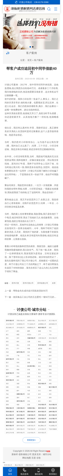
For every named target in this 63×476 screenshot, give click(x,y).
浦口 (7, 334)
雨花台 (29, 334)
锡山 (39, 341)
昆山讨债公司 (42, 320)
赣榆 (18, 369)
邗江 (28, 355)
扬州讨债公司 (21, 352)
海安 (28, 394)
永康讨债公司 (31, 425)
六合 (50, 334)
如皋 (7, 397)
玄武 (50, 327)
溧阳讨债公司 (31, 411)
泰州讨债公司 (21, 401)
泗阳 (7, 387)
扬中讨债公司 (21, 418)
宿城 (28, 387)
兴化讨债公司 (42, 404)
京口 (39, 390)
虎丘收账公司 (10, 327)
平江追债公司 (31, 324)
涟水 (18, 380)
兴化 (28, 401)
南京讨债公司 (42, 327)
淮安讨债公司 (10, 380)
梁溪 (50, 341)
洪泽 (28, 380)
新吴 (7, 345)
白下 (7, 331)
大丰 (50, 376)
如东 (39, 394)
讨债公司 (9, 84)
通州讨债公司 (42, 408)
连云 (39, 366)
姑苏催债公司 (53, 324)
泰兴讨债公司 (42, 411)
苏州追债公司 (42, 283)
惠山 (18, 345)
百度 (33, 458)
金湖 (39, 380)
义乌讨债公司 (42, 429)
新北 (50, 348)
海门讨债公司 (21, 411)
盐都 (28, 373)
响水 (39, 373)
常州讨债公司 (42, 345)
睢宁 (50, 359)
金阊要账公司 (42, 324)
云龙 (39, 362)
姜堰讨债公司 (10, 422)
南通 (7, 401)
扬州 (50, 355)
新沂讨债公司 (31, 418)
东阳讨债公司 (21, 429)
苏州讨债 (15, 283)
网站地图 (26, 458)
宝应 (28, 352)
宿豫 (39, 387)
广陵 (18, 355)
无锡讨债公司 (31, 338)
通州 (18, 397)
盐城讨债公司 (10, 373)
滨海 (50, 373)
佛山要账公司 (42, 425)
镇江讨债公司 (53, 387)
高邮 (50, 352)
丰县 (18, 359)
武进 (7, 352)
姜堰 (7, 404)
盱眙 (28, 383)
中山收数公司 (53, 425)
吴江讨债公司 (53, 320)
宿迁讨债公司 (42, 383)
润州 (50, 390)
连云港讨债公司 (31, 366)
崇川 (39, 397)
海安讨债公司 (10, 425)
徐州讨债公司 (10, 359)
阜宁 (7, 376)
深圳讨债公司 (21, 432)
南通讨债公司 (21, 394)
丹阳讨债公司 (42, 415)
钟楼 (28, 348)
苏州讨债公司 (28, 283)
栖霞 (18, 334)
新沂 (7, 362)
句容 (28, 390)
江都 (7, 355)
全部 (54, 283)
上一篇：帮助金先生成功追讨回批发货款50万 (26, 290)
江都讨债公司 (31, 415)
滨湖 (28, 345)
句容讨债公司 (42, 422)
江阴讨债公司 (42, 338)
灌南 (50, 369)
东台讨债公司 (53, 404)
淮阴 (18, 383)
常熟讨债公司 (21, 320)
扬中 (18, 390)
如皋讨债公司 (53, 411)
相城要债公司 (31, 327)
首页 (29, 60)
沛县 (28, 359)
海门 (28, 397)
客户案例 (38, 60)
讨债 (30, 171)
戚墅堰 (40, 348)
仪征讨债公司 (42, 418)
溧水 (7, 338)
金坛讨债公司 (31, 422)
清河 (50, 380)
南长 (18, 341)
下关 (50, 331)
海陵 (18, 404)
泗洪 (18, 387)
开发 (39, 355)
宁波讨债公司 (31, 429)
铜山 (39, 359)
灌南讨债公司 (53, 422)
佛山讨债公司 (10, 429)
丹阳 (7, 390)
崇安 (7, 341)
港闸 (50, 397)
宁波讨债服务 (53, 429)
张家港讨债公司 (31, 321)
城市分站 (47, 454)
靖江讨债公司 (10, 418)
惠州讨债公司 (21, 425)
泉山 (18, 366)
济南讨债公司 (30, 465)
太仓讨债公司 (10, 324)
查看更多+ (31, 440)
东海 (28, 369)
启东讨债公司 (21, 415)
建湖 (28, 376)
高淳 (18, 338)
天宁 (18, 348)
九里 (50, 362)
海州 (7, 369)
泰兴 (50, 401)
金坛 (7, 348)
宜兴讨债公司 (53, 338)
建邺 (28, 331)
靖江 (39, 401)
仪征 (39, 352)
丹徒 (7, 394)
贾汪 (7, 366)
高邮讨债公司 (21, 422)
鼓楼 (39, 331)
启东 (50, 394)
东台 (39, 376)
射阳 (18, 376)
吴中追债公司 (21, 327)
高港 (28, 404)
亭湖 (18, 373)
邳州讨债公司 (10, 411)
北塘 (28, 341)
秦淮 (18, 331)
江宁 (39, 334)
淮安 (7, 383)
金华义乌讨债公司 (10, 433)
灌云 (39, 369)
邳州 (18, 362)
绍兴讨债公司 (42, 432)
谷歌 (38, 458)
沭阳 (50, 383)
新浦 (50, 366)
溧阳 (50, 345)
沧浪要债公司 (21, 324)
